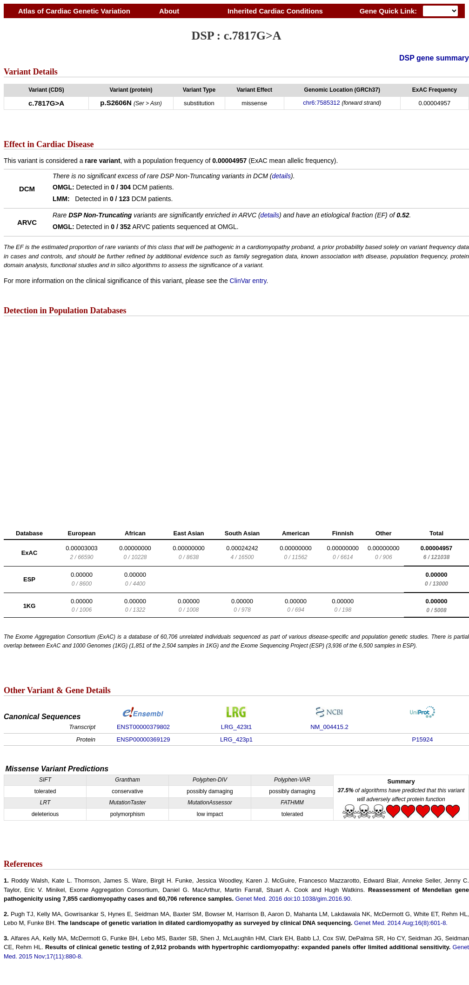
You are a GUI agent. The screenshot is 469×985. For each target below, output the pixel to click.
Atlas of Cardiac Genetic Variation (74, 11)
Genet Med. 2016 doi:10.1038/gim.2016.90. (293, 898)
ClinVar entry (248, 280)
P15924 (422, 739)
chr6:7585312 (321, 102)
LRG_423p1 (236, 739)
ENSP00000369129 (143, 739)
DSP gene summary (434, 58)
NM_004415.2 (329, 726)
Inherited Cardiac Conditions (275, 11)
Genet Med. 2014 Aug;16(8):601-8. (401, 922)
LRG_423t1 (236, 726)
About (169, 11)
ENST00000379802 (143, 726)
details (281, 176)
